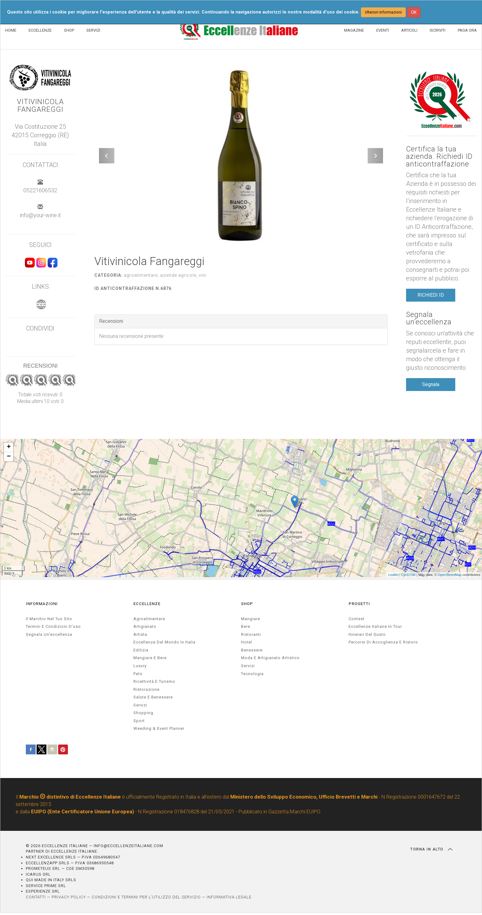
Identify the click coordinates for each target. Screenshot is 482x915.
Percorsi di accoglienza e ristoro (383, 644)
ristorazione (146, 691)
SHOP (69, 30)
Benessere (252, 652)
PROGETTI (359, 606)
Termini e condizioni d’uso (53, 628)
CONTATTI (36, 899)
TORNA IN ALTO (431, 851)
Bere (245, 628)
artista (140, 636)
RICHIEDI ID (430, 296)
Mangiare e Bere (150, 660)
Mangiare (250, 621)
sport (139, 723)
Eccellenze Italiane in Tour (375, 628)
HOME (10, 30)
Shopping (143, 715)
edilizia (140, 652)
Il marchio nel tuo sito (49, 621)
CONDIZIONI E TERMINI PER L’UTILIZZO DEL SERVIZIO (146, 899)
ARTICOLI (409, 30)
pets (137, 676)
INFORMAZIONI (42, 606)
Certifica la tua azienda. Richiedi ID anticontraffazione (440, 157)
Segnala (430, 386)
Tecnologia (252, 676)
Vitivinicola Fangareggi (40, 105)
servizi (140, 707)
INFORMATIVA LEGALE (229, 899)
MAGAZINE (354, 30)
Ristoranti (251, 636)
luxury (140, 668)
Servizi (248, 668)
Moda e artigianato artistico (270, 660)
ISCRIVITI (437, 30)
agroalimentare (149, 621)
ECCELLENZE (40, 30)
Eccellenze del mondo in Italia (164, 644)
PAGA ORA (467, 30)
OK (414, 12)
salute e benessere (153, 699)
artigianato (144, 628)
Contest (357, 621)
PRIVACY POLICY (69, 899)
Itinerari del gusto (367, 636)
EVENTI (382, 30)
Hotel (246, 644)
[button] (106, 155)
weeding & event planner (158, 731)
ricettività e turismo (154, 683)
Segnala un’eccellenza (429, 319)
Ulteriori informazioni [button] (383, 12)
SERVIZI (93, 30)
